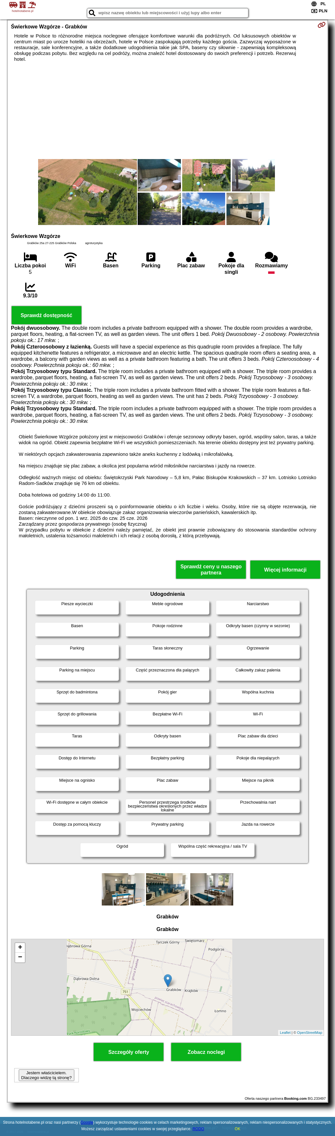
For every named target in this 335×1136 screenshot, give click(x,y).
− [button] (20, 957)
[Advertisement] (167, 110)
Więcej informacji (285, 570)
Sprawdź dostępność (46, 315)
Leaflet (285, 1032)
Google (86, 1122)
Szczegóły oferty (128, 1052)
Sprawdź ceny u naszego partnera (211, 569)
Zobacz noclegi (206, 1052)
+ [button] (20, 948)
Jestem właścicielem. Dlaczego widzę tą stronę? (46, 1075)
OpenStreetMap (309, 1032)
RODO (198, 1129)
